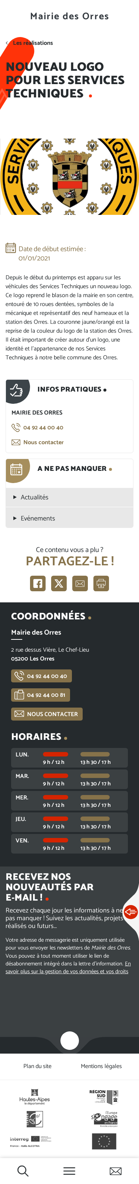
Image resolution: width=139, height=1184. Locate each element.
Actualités (35, 497)
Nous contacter (43, 443)
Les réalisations (33, 43)
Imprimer (101, 583)
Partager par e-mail (80, 583)
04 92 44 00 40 (43, 428)
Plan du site (37, 1066)
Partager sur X (59, 583)
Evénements (38, 518)
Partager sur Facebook (38, 583)
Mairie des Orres (69, 16)
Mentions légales (101, 1066)
